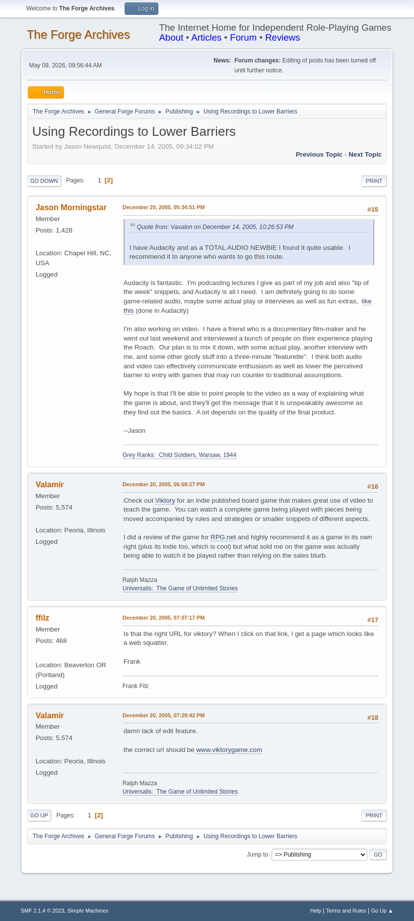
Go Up (39, 815)
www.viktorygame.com (229, 749)
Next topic (365, 154)
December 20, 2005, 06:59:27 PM (164, 484)
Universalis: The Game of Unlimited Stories (180, 588)
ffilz (43, 618)
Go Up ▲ (382, 911)
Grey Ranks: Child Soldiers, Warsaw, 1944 (179, 455)
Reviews (282, 37)
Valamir (50, 484)
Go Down (44, 181)
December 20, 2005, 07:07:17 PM (164, 618)
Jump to (257, 854)
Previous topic (319, 154)
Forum (243, 37)
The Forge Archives (78, 34)
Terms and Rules (346, 911)
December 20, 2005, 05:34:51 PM (164, 207)
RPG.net (223, 537)
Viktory (165, 500)
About (171, 37)
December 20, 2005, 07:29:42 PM (164, 715)
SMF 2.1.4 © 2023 (43, 911)
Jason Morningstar (71, 207)
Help (315, 911)
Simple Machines (88, 911)
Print (374, 181)
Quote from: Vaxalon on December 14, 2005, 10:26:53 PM (215, 227)
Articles (206, 37)
